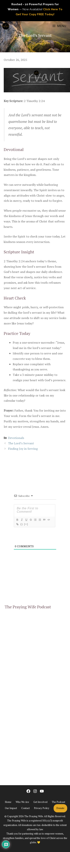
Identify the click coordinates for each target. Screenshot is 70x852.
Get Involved (40, 802)
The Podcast (58, 802)
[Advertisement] (35, 738)
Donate (60, 808)
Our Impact (11, 808)
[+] (26, 524)
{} (21, 524)
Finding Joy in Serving (23, 449)
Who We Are (22, 802)
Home (8, 802)
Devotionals (16, 438)
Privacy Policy (41, 808)
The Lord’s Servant (21, 443)
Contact (25, 808)
